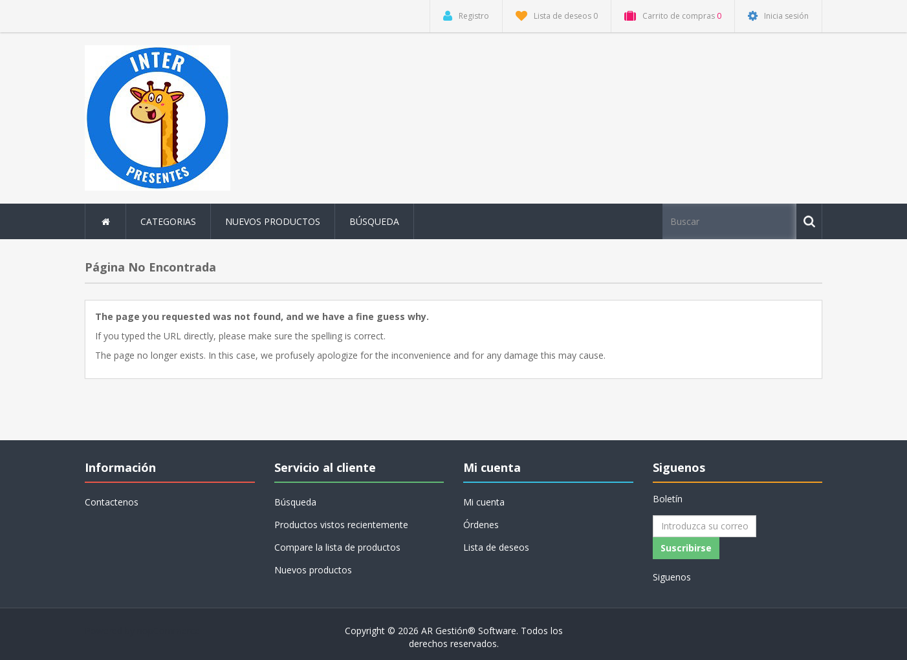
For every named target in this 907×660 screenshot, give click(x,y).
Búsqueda (374, 221)
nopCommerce (168, 630)
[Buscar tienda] (730, 221)
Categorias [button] (168, 221)
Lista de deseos (496, 547)
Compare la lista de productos (337, 547)
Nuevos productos (272, 221)
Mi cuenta (484, 502)
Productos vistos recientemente (341, 524)
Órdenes (481, 524)
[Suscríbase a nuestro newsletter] (704, 526)
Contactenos (111, 502)
